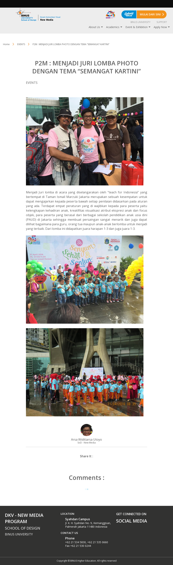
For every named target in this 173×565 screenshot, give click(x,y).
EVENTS (21, 44)
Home (6, 44)
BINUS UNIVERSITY (140, 22)
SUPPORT (162, 22)
